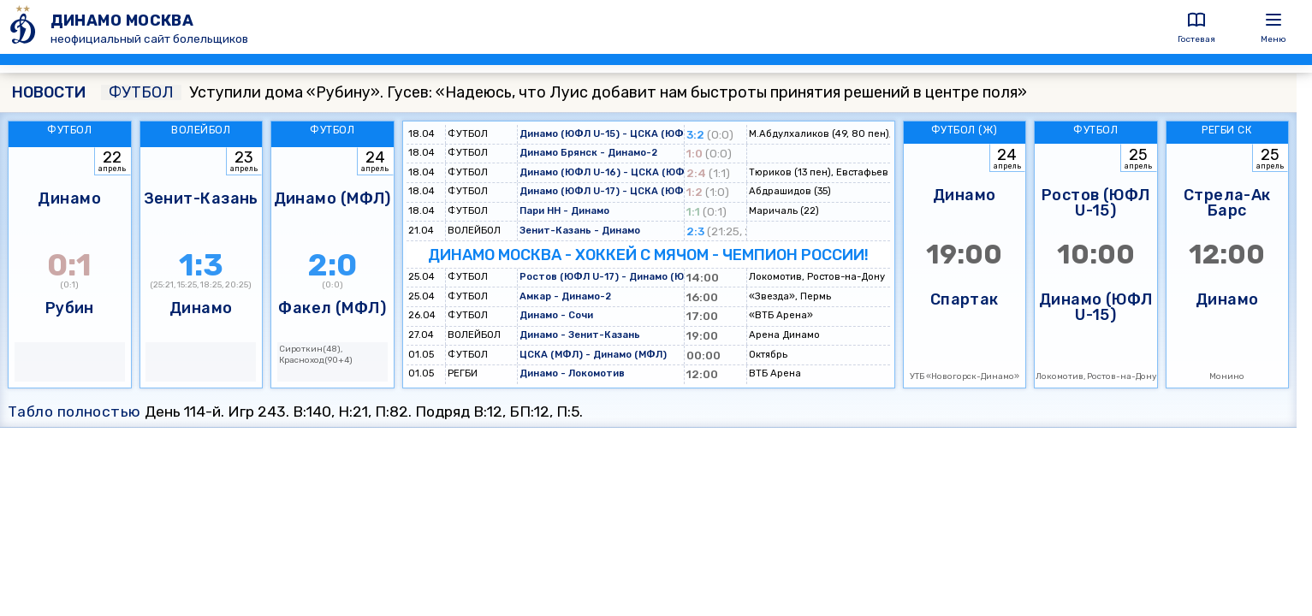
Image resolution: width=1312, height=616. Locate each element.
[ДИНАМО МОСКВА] (25, 27)
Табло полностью (74, 411)
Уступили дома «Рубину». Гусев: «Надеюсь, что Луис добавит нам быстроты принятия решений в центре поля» (564, 92)
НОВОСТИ (49, 92)
